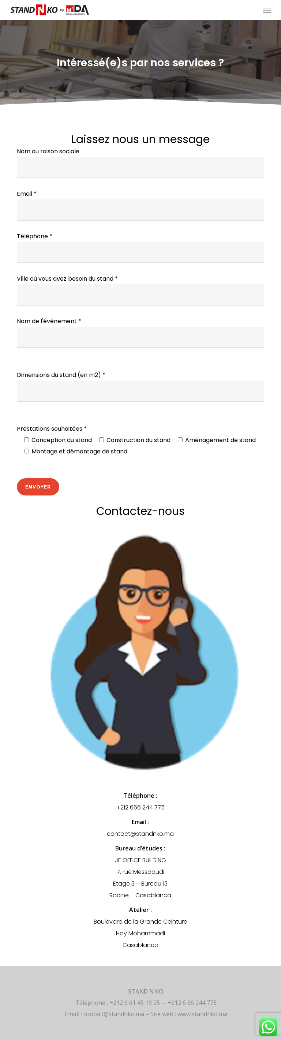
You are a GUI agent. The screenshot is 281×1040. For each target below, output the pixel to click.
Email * (140, 205)
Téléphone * (140, 247)
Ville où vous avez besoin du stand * (140, 290)
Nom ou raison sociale (140, 162)
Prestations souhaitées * (140, 440)
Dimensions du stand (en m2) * (140, 386)
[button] (267, 10)
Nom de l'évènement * (140, 332)
